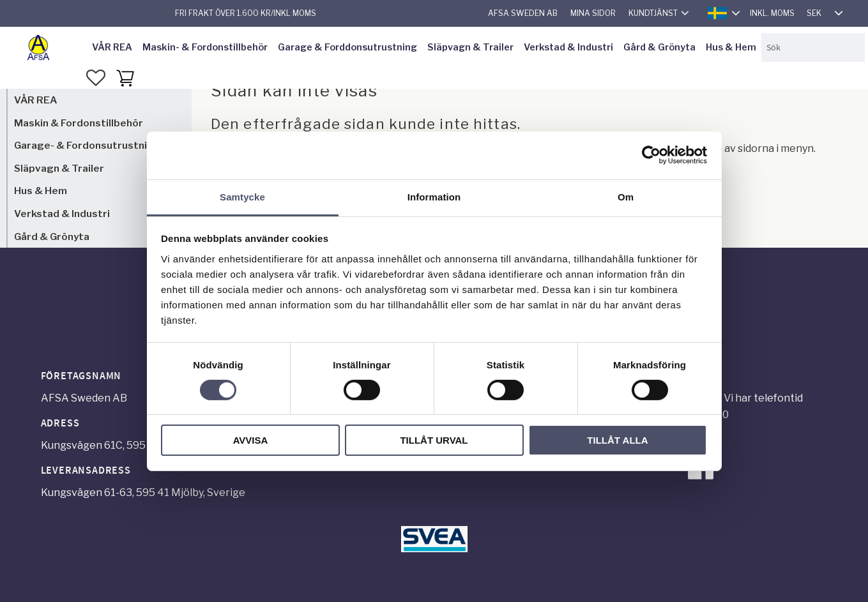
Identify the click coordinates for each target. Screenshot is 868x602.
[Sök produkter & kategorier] (813, 47)
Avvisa (250, 440)
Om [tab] (626, 196)
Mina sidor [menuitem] (593, 13)
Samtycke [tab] (242, 196)
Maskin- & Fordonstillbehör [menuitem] (205, 47)
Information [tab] (434, 196)
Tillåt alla (617, 440)
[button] (95, 77)
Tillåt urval (434, 440)
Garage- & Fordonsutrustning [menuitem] (87, 145)
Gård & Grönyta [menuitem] (659, 47)
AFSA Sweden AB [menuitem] (523, 13)
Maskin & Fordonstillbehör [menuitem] (78, 123)
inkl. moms (772, 13)
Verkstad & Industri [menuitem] (568, 47)
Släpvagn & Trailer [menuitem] (470, 47)
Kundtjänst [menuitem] (653, 13)
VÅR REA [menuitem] (112, 47)
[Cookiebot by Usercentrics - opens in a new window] (651, 155)
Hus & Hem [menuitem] (731, 47)
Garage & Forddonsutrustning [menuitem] (347, 47)
